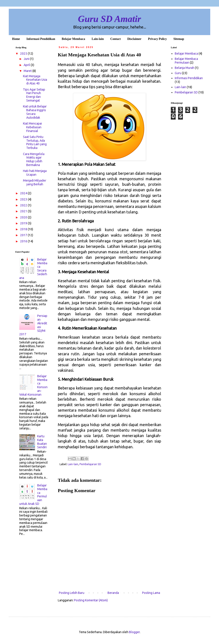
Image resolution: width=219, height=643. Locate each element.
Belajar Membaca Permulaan (186, 60)
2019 (24, 223)
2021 (24, 211)
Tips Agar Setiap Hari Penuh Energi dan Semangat (34, 95)
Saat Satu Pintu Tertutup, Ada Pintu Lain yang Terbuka (35, 142)
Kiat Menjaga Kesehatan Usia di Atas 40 (35, 79)
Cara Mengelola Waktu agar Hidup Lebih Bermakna (33, 159)
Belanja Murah (184, 68)
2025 (24, 53)
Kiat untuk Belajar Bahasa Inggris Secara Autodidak (35, 112)
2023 (24, 199)
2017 (24, 235)
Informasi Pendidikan (189, 78)
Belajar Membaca (186, 53)
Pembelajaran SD (90, 464)
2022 (24, 205)
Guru (178, 73)
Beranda (113, 593)
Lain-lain (73, 464)
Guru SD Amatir (109, 19)
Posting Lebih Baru (71, 593)
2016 (24, 241)
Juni (27, 59)
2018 (24, 229)
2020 (24, 217)
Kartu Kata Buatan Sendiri (42, 441)
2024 (24, 193)
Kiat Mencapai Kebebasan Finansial (32, 127)
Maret (28, 71)
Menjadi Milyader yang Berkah (34, 182)
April (27, 65)
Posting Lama (151, 593)
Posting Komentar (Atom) (91, 600)
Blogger (134, 632)
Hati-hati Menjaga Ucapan (35, 172)
